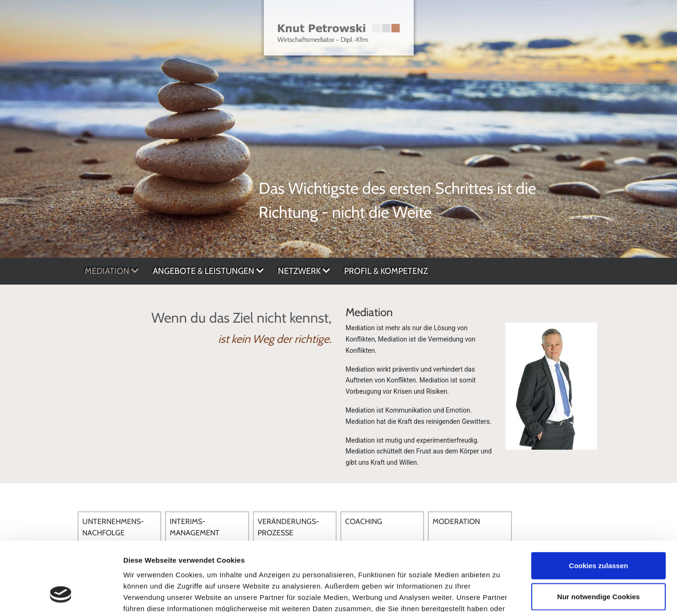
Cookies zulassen (598, 501)
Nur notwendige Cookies (598, 532)
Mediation (112, 271)
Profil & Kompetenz (386, 271)
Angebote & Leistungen (208, 271)
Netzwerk (304, 271)
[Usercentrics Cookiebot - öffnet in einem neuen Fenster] (61, 594)
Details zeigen (500, 593)
